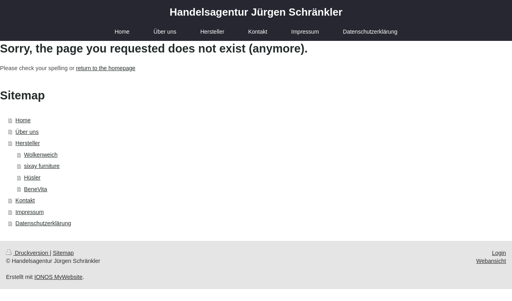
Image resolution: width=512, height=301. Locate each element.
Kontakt (25, 200)
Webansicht (491, 261)
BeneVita (35, 189)
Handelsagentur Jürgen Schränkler (256, 12)
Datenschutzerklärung (43, 223)
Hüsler (32, 177)
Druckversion (28, 253)
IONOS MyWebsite (58, 277)
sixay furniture (42, 166)
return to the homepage (106, 68)
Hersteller (28, 143)
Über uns (27, 132)
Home (23, 120)
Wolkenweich (41, 155)
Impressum (30, 212)
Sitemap (63, 253)
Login (499, 253)
